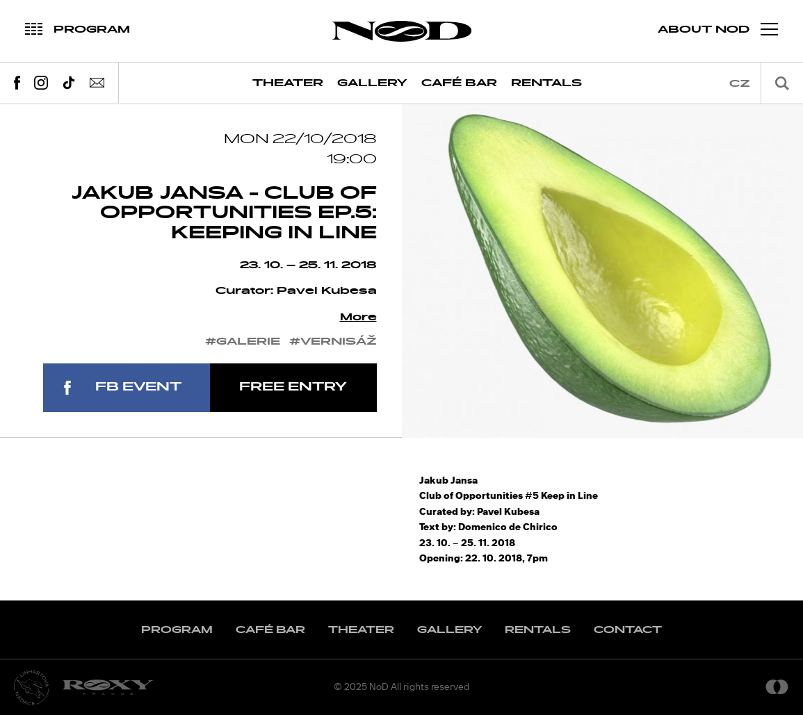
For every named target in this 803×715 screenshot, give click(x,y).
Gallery (372, 83)
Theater (287, 83)
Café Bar (459, 83)
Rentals (546, 83)
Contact (628, 630)
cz (739, 83)
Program (177, 630)
